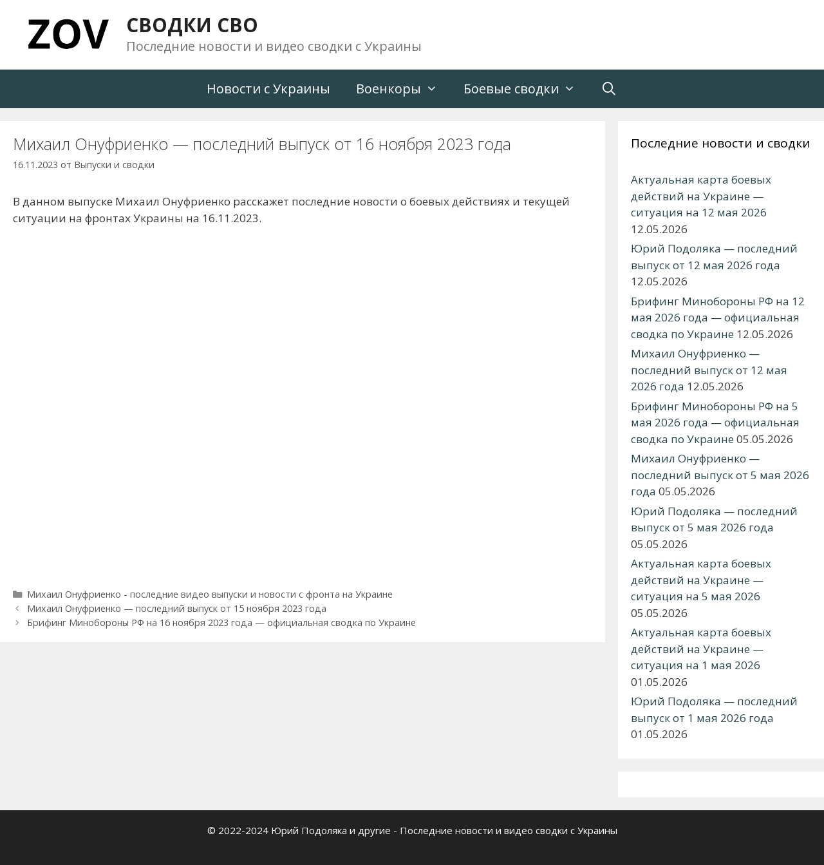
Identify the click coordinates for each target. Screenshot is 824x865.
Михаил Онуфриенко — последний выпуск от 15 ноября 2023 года (176, 608)
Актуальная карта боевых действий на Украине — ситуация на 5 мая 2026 (701, 580)
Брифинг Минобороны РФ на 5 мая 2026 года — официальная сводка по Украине (715, 422)
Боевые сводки (526, 89)
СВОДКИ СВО (192, 25)
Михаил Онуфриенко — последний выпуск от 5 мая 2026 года (720, 475)
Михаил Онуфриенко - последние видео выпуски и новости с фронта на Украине (210, 594)
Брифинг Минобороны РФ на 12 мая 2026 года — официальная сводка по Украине (718, 317)
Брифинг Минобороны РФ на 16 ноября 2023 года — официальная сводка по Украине (221, 622)
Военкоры (403, 89)
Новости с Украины (268, 88)
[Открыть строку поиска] (609, 89)
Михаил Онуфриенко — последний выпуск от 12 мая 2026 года (709, 370)
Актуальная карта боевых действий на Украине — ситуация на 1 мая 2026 (701, 648)
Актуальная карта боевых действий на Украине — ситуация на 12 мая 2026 (701, 196)
